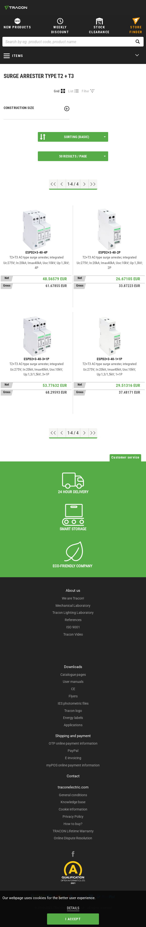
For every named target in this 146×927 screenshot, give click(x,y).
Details (73, 908)
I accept (73, 919)
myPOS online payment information (73, 765)
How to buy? (73, 824)
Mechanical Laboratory (73, 606)
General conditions (73, 795)
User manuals (73, 682)
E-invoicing (73, 758)
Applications (73, 725)
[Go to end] (93, 184)
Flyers (73, 696)
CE (73, 689)
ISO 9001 (73, 627)
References (73, 620)
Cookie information (73, 809)
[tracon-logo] (15, 7)
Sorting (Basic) (73, 137)
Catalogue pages (73, 675)
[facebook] (73, 854)
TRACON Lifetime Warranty (73, 831)
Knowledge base (73, 802)
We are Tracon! (73, 598)
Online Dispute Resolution (73, 838)
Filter (85, 91)
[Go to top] (53, 184)
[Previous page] (61, 184)
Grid (56, 91)
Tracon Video (73, 634)
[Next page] (84, 184)
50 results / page (82, 156)
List (70, 91)
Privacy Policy (73, 816)
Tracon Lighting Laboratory (73, 613)
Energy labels (73, 718)
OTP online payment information (73, 743)
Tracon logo (73, 711)
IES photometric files (73, 703)
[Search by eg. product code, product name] (73, 42)
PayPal (73, 751)
